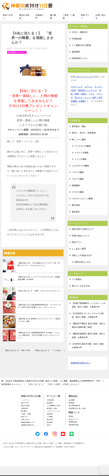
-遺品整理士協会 (73, 434)
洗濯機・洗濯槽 (78, 111)
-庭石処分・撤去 (52, 418)
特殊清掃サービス (80, 68)
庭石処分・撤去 (79, 136)
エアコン (89, 96)
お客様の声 (39, 26)
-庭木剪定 (50, 432)
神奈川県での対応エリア (83, 239)
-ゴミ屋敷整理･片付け (53, 415)
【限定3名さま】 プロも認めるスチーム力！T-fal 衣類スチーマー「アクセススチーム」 (39, 274)
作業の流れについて (81, 245)
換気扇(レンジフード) (87, 100)
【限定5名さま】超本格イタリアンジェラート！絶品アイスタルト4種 (39, 329)
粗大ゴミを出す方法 (81, 295)
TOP (52, 390)
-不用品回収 (50, 409)
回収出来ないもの (83, 271)
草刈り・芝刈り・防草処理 (84, 142)
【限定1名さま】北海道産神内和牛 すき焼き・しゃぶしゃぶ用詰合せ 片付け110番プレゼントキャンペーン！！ (39, 344)
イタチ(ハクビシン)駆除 (82, 208)
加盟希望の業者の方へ (81, 372)
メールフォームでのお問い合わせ (83, 16)
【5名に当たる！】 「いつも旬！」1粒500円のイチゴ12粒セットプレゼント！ (50, 360)
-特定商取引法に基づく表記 (77, 418)
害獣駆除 (76, 195)
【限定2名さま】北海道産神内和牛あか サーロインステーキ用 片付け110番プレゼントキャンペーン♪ (39, 315)
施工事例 (53, 26)
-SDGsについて (73, 428)
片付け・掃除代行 (80, 42)
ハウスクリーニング (84, 86)
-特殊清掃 (50, 423)
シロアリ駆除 (78, 182)
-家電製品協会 (72, 431)
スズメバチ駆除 (82, 162)
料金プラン (85, 26)
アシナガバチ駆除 (83, 155)
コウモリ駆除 (78, 201)
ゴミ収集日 (77, 289)
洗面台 (84, 103)
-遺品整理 (50, 412)
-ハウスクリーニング (53, 421)
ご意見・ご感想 (69, 26)
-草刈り (49, 434)
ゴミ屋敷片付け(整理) (81, 55)
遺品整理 (76, 61)
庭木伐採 (76, 215)
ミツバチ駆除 (81, 169)
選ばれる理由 (24, 26)
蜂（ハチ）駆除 (79, 149)
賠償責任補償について (28, 432)
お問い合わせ (100, 26)
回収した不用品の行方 (82, 265)
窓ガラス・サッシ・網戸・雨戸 (88, 107)
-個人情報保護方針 (74, 415)
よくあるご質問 (79, 258)
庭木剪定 (76, 221)
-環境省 (70, 426)
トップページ (25, 409)
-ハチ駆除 (50, 426)
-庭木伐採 (50, 429)
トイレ (92, 103)
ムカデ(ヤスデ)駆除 (80, 175)
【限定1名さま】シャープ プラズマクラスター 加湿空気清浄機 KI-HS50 (39, 288)
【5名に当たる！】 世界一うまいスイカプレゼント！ (39, 300)
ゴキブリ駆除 (78, 188)
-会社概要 (71, 409)
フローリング (77, 96)
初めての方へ (8, 26)
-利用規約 (71, 412)
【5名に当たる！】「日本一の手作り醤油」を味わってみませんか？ (18, 360)
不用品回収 (77, 48)
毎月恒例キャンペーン (16, 62)
